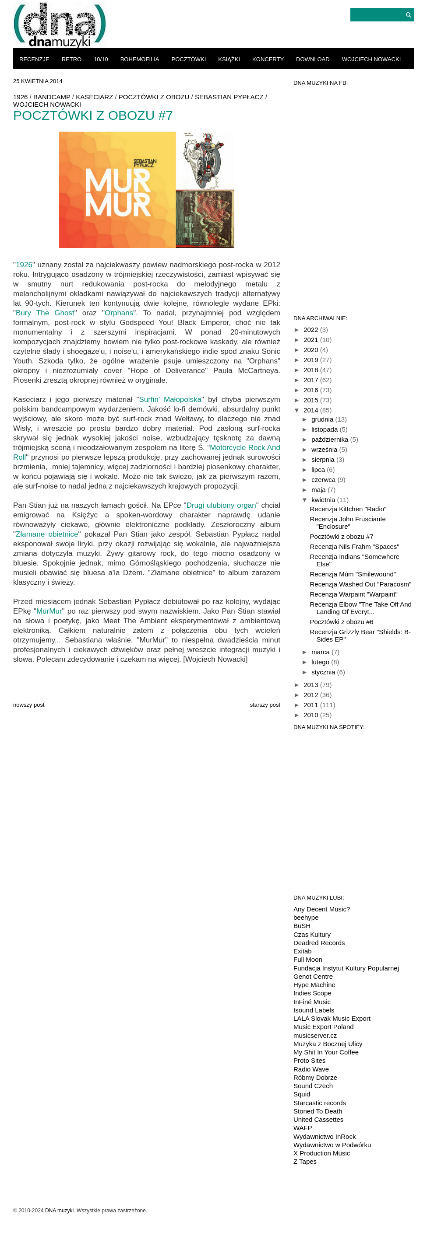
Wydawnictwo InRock (324, 1136)
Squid (301, 1094)
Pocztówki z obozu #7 (342, 536)
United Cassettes (318, 1119)
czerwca (324, 479)
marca (321, 652)
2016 (311, 390)
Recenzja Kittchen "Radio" (348, 509)
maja (319, 489)
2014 (311, 410)
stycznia (324, 672)
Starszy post (265, 705)
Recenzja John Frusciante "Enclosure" (348, 522)
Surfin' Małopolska (170, 399)
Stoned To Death (317, 1111)
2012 (311, 694)
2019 (311, 359)
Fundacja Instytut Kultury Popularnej (346, 968)
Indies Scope (312, 993)
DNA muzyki (59, 1211)
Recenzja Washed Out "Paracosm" (361, 584)
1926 (20, 97)
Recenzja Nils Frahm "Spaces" (354, 546)
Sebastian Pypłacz (229, 97)
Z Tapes (305, 1161)
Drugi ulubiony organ (221, 505)
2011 (311, 704)
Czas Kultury (312, 934)
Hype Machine (314, 984)
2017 (311, 380)
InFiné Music (312, 1001)
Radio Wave (311, 1069)
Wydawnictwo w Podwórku (332, 1144)
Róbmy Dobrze (315, 1077)
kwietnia (324, 499)
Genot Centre (313, 976)
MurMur (49, 611)
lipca (319, 469)
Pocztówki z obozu (154, 97)
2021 (311, 339)
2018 (311, 369)
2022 (311, 329)
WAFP (302, 1127)
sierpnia (323, 459)
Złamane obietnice (47, 534)
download (313, 59)
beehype (306, 917)
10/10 (101, 59)
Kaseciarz (94, 97)
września (325, 449)
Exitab (302, 951)
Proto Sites (309, 1060)
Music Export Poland (323, 1026)
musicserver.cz (315, 1035)
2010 (311, 715)
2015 (311, 400)
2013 (311, 684)
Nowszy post (29, 705)
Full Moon (307, 959)
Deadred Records (319, 942)
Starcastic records (319, 1102)
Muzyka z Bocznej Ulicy (328, 1043)
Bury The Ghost (45, 313)
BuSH (302, 925)
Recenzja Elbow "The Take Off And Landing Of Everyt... (361, 607)
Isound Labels (313, 1010)
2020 (311, 349)
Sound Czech (313, 1085)
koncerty (268, 59)
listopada (325, 429)
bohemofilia (139, 59)
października (330, 439)
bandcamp (52, 97)
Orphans (119, 313)
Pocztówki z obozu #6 (342, 621)
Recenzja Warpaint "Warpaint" (354, 594)
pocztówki (189, 59)
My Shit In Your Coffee (326, 1052)
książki (229, 59)
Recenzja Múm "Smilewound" (353, 574)
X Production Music (321, 1153)
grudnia (323, 419)
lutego (321, 662)
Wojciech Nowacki (371, 59)
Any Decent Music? (321, 909)
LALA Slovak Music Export (332, 1018)
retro (72, 59)
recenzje (34, 59)
